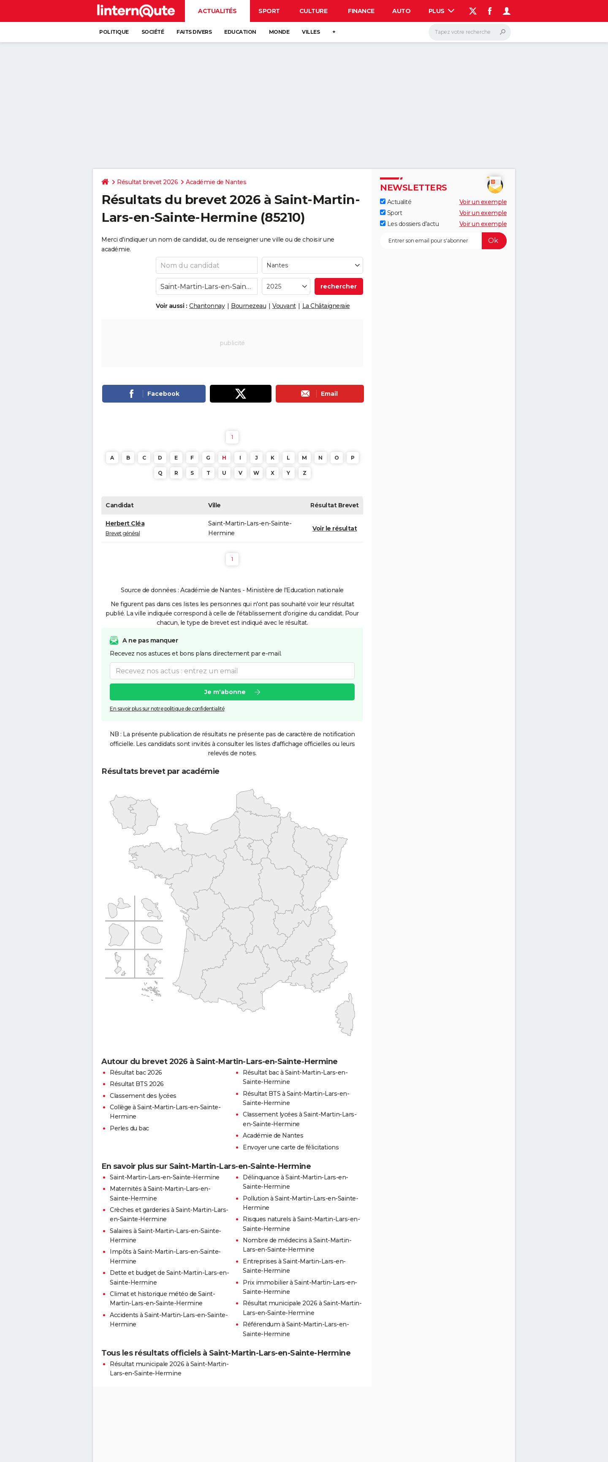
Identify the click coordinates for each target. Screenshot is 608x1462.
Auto (401, 11)
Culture (313, 11)
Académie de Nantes (216, 182)
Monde (279, 32)
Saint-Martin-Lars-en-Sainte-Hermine (165, 1177)
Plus (442, 11)
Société (152, 32)
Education (240, 32)
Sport (269, 11)
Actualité (395, 202)
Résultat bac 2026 (136, 1072)
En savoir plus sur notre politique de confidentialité (167, 708)
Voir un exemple (483, 202)
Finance (361, 11)
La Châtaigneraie (326, 306)
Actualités (217, 11)
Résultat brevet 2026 (147, 182)
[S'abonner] (443, 240)
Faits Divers (194, 32)
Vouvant (284, 306)
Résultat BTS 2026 (137, 1084)
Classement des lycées (143, 1096)
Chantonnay (207, 306)
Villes (311, 32)
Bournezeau (248, 306)
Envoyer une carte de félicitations (291, 1147)
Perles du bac (129, 1128)
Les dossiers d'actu (409, 224)
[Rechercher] (470, 32)
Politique (114, 32)
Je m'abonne (225, 692)
